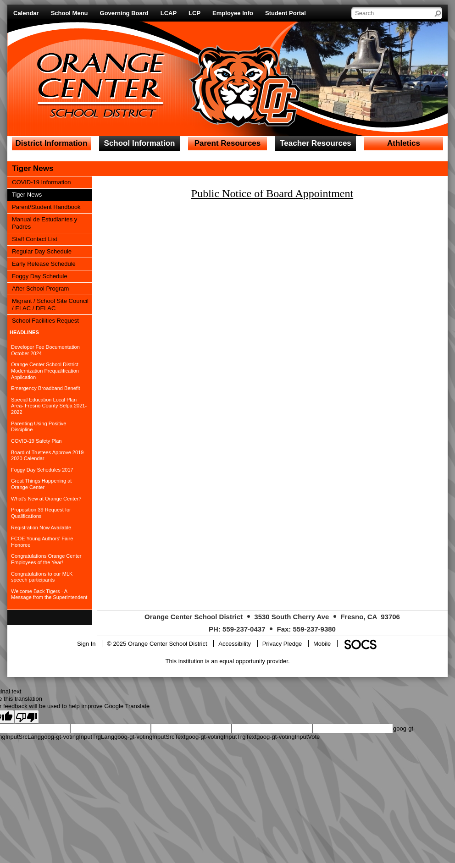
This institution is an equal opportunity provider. (228, 661)
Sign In (86, 643)
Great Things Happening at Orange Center (41, 484)
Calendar (26, 13)
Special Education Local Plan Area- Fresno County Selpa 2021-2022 (49, 406)
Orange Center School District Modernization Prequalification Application (45, 370)
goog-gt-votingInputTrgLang (77, 736)
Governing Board (124, 13)
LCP (194, 13)
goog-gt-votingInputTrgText (220, 736)
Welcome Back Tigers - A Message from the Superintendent (49, 594)
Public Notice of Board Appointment (272, 193)
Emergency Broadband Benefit (45, 388)
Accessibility (234, 643)
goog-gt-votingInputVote (288, 736)
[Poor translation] (26, 717)
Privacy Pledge (282, 643)
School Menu (69, 13)
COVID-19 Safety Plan (36, 441)
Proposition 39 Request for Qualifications (41, 513)
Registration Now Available (41, 527)
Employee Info (232, 13)
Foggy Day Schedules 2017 (42, 470)
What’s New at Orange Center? (46, 498)
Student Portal (285, 13)
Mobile (322, 643)
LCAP (169, 13)
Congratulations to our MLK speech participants (41, 577)
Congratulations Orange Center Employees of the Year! (46, 559)
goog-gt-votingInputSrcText (149, 736)
